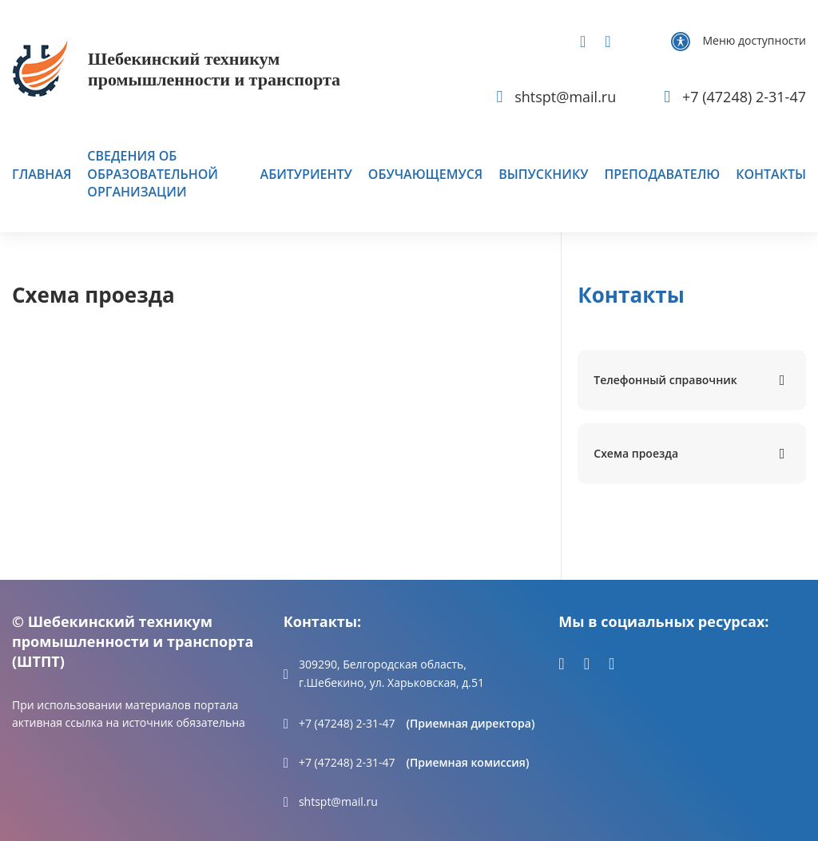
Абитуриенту (306, 174)
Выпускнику (543, 174)
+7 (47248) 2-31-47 (347, 723)
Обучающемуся (425, 174)
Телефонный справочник (665, 379)
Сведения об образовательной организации (152, 173)
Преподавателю (662, 174)
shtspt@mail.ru (338, 801)
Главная (41, 174)
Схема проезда (636, 453)
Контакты (771, 174)
